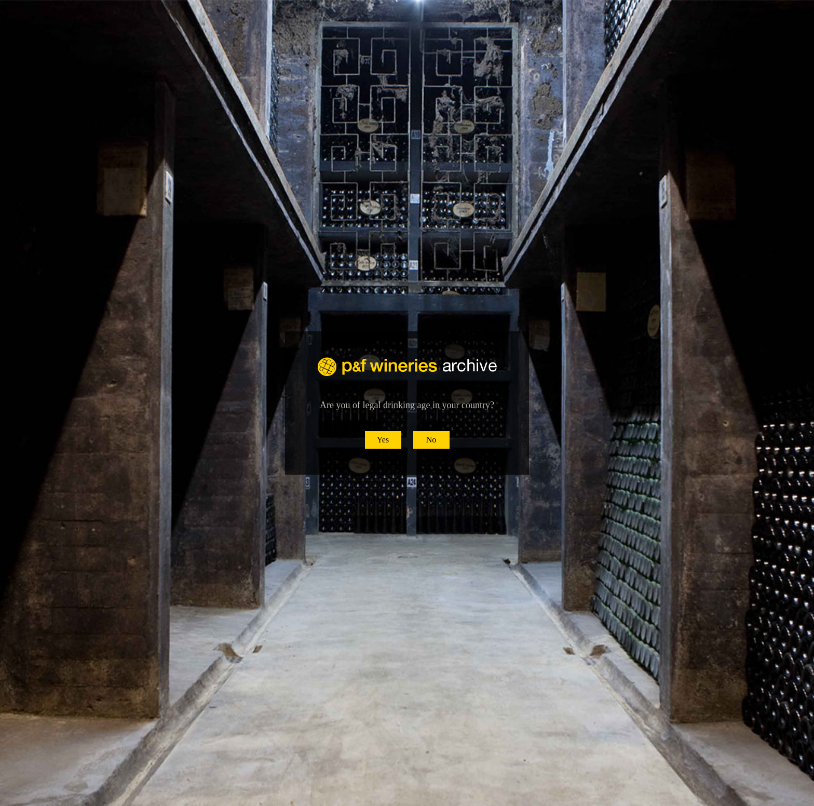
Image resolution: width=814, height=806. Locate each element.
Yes (383, 439)
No (431, 439)
